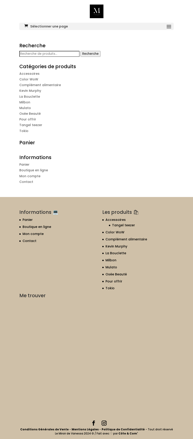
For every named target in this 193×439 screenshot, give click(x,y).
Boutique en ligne (33, 170)
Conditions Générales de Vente (44, 429)
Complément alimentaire (40, 85)
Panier (24, 164)
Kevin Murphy (30, 90)
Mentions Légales (85, 429)
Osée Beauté (30, 113)
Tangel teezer (30, 125)
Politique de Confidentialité (123, 429)
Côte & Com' (128, 433)
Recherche (90, 54)
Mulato (25, 108)
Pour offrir (27, 119)
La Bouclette (29, 96)
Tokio (23, 131)
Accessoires (29, 73)
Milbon (24, 102)
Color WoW (28, 79)
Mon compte (29, 176)
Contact (26, 182)
